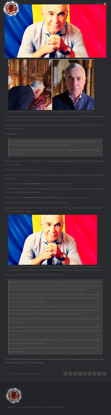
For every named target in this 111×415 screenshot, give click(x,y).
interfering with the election (33, 184)
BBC (9, 134)
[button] (105, 3)
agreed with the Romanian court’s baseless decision (41, 197)
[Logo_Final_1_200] (13, 388)
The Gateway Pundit (36, 363)
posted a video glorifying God (62, 161)
